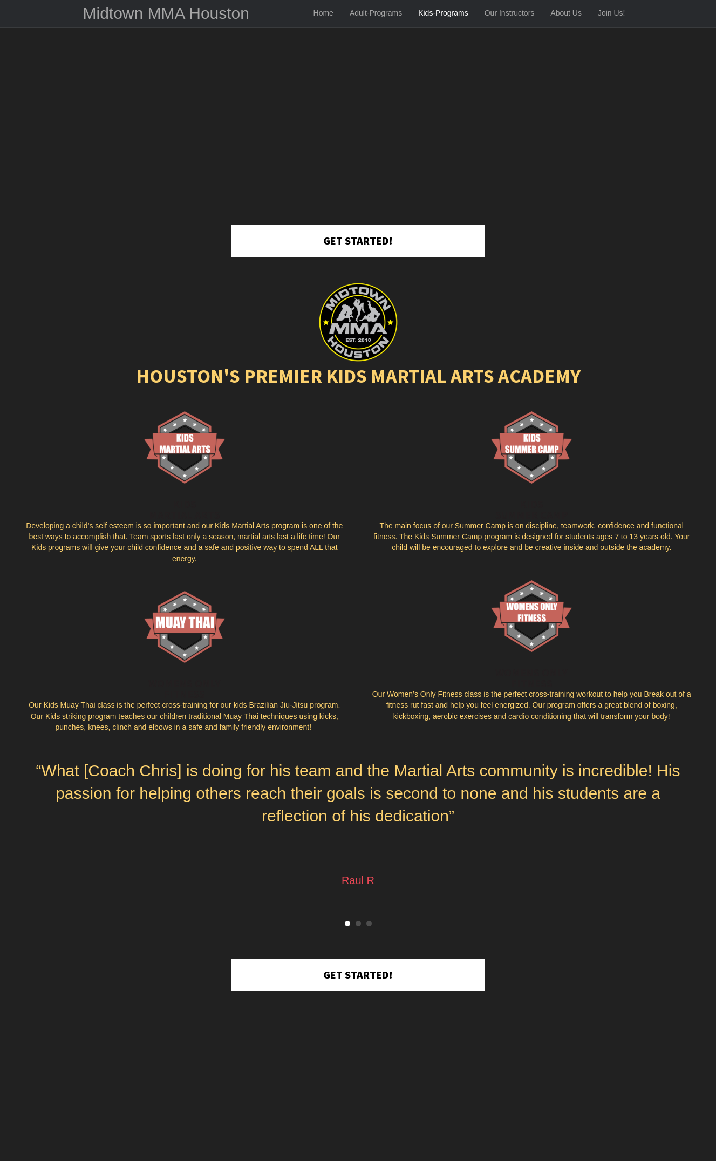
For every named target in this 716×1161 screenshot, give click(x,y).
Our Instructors (510, 13)
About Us (566, 13)
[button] (358, 241)
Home (323, 13)
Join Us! (611, 13)
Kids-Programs (443, 13)
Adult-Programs (376, 13)
